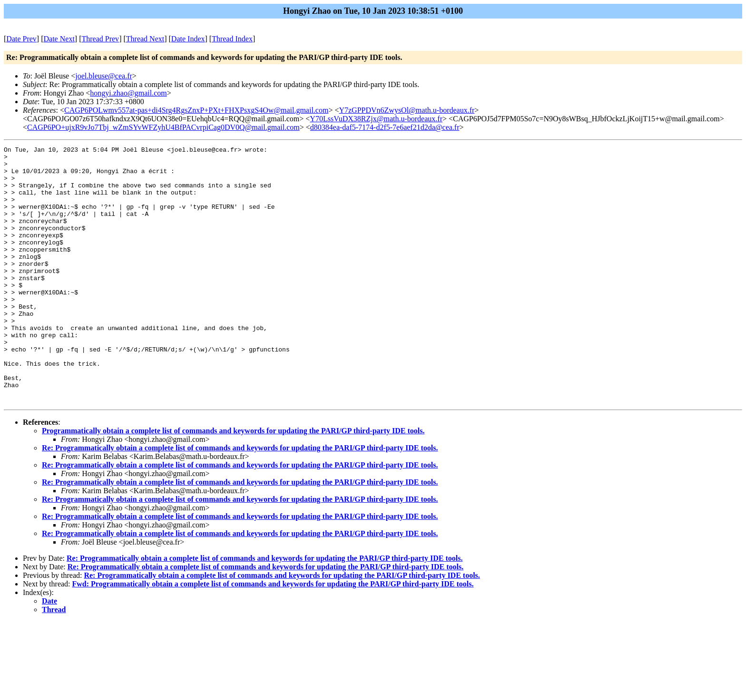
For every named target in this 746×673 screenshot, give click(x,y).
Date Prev (21, 39)
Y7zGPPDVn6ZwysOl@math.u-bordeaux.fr (406, 110)
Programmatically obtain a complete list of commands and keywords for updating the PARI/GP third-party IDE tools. (233, 482)
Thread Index (232, 39)
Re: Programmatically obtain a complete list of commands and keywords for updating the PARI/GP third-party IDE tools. (240, 499)
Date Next (59, 39)
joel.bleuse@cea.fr (103, 76)
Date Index (188, 39)
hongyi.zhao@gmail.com (128, 93)
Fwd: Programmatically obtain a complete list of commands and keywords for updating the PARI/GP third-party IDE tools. (273, 635)
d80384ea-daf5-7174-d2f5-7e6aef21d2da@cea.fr (385, 127)
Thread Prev (100, 39)
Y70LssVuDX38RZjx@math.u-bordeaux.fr (376, 119)
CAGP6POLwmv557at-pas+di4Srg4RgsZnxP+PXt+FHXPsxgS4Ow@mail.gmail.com (196, 110)
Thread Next (145, 39)
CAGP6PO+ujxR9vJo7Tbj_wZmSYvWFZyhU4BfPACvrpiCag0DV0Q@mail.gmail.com (163, 127)
